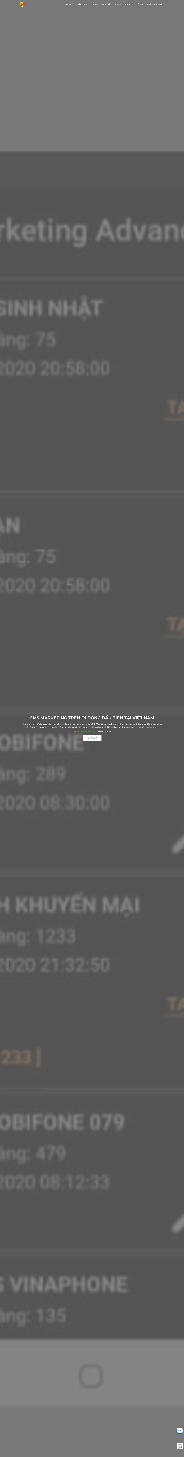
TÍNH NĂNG (83, 4)
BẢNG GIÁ (105, 4)
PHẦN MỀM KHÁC (155, 4)
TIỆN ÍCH (117, 4)
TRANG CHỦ (69, 4)
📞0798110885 (103, 731)
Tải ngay (92, 738)
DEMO (95, 4)
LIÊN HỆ (139, 4)
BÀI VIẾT (129, 4)
